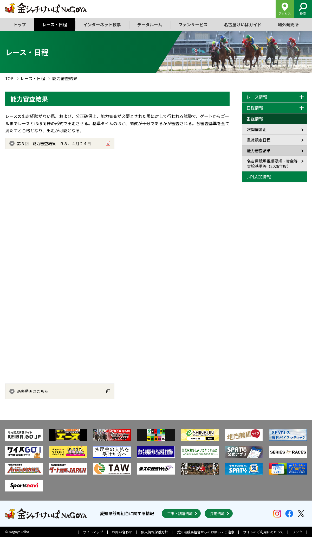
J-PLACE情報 (258, 177)
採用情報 (217, 513)
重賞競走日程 (258, 140)
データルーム (149, 24)
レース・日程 (54, 24)
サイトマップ (93, 531)
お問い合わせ (122, 531)
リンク (297, 531)
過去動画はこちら (32, 391)
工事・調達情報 (180, 513)
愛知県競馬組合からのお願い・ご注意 (205, 531)
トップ (20, 24)
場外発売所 (288, 24)
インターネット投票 (102, 24)
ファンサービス (192, 24)
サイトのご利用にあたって (263, 531)
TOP (9, 78)
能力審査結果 (258, 150)
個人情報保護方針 (154, 531)
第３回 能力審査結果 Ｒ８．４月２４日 (54, 143)
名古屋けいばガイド (242, 24)
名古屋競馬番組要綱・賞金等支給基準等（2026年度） (272, 163)
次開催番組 (256, 129)
